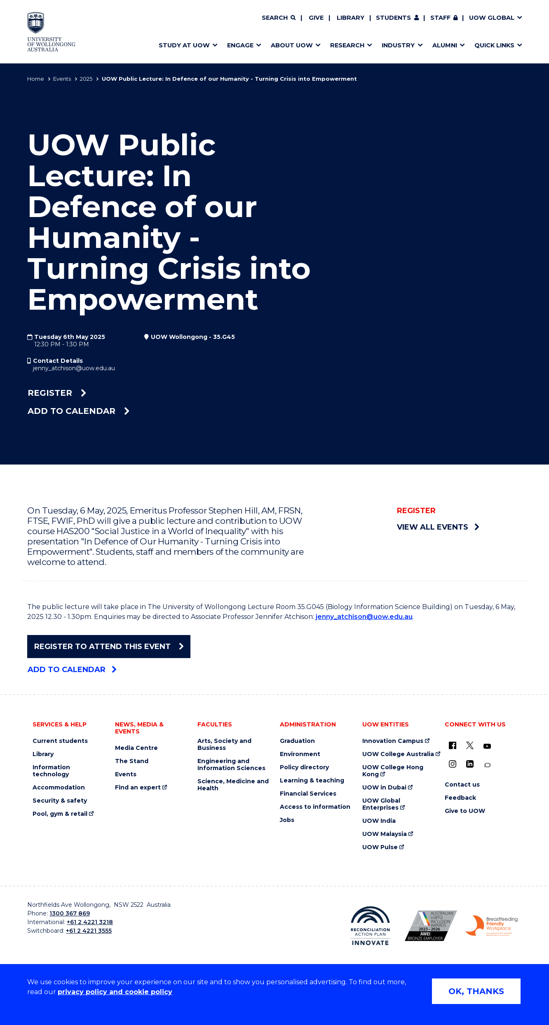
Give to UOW (465, 811)
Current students (60, 741)
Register (57, 393)
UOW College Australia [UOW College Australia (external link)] (398, 754)
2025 (86, 78)
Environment (300, 754)
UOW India (379, 820)
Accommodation (59, 787)
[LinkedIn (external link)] (470, 764)
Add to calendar (78, 411)
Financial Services (308, 793)
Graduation (297, 741)
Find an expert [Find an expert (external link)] (138, 787)
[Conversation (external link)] (487, 765)
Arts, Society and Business (224, 745)
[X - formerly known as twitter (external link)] (470, 745)
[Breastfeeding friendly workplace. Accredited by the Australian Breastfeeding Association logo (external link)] (491, 926)
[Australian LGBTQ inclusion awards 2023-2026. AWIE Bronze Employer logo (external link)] (431, 926)
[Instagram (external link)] (452, 764)
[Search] (279, 18)
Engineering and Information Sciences (231, 765)
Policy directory (304, 767)
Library (350, 17)
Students (393, 17)
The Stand (131, 761)
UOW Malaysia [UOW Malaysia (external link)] (384, 834)
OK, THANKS (476, 991)
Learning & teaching (312, 780)
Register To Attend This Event (108, 646)
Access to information (315, 806)
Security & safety (60, 800)
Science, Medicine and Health (233, 785)
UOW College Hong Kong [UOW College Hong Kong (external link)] (392, 771)
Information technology (51, 771)
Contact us (462, 784)
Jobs (287, 820)
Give (316, 17)
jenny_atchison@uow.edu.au (74, 368)
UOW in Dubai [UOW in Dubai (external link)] (384, 787)
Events (62, 78)
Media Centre (136, 748)
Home (35, 78)
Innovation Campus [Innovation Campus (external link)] (392, 741)
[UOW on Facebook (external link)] (452, 745)
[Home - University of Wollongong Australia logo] (51, 31)
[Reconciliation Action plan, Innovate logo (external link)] (370, 926)
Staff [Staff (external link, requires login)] (440, 17)
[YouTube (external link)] (487, 747)
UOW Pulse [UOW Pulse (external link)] (380, 847)
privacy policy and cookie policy (115, 992)
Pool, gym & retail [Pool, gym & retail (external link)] (60, 813)
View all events (438, 527)
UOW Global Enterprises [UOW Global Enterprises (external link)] (381, 804)
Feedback (460, 797)
